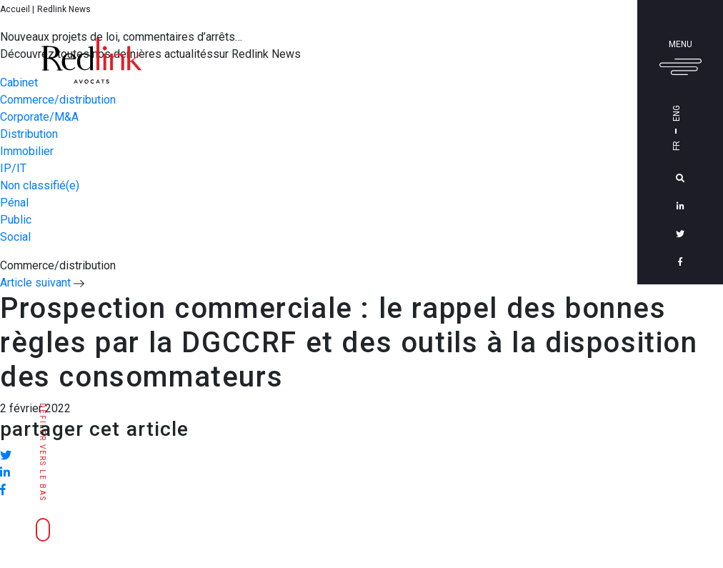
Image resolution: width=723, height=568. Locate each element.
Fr (697, 146)
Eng (697, 113)
